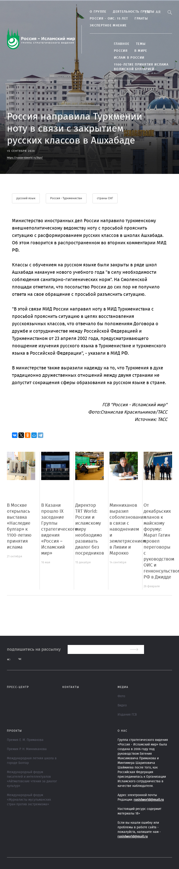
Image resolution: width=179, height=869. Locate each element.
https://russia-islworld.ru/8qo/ (25, 157)
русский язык (25, 198)
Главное (121, 44)
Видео (122, 705)
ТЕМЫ (141, 44)
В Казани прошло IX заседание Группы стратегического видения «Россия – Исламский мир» (59, 529)
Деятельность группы (133, 11)
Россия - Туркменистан (66, 198)
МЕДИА (123, 687)
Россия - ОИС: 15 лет (109, 18)
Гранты (141, 18)
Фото (121, 696)
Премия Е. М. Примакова (25, 740)
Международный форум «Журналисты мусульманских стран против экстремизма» (29, 800)
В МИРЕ (140, 50)
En (147, 12)
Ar (158, 12)
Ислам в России (129, 57)
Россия (121, 50)
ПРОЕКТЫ (14, 730)
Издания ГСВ (127, 714)
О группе (98, 11)
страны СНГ (105, 198)
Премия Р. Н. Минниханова (27, 749)
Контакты (70, 687)
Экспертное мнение (108, 25)
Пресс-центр (18, 687)
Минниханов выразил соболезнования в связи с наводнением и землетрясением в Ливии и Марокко (128, 529)
